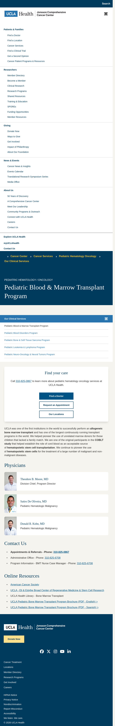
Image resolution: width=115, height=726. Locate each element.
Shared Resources (16, 96)
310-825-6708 (53, 557)
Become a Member (16, 80)
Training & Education (17, 101)
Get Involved (13, 141)
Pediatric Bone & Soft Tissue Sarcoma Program (27, 340)
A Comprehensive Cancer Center (23, 201)
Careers (11, 222)
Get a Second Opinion (18, 56)
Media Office (13, 182)
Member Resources (16, 117)
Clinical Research (15, 86)
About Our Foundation (18, 152)
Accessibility (10, 713)
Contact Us (12, 227)
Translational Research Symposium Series (27, 176)
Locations (8, 667)
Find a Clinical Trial (16, 51)
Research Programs (17, 91)
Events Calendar (15, 171)
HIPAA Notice (10, 695)
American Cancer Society (24, 584)
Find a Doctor (13, 35)
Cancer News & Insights (18, 166)
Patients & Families (13, 29)
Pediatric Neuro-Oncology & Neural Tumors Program (29, 354)
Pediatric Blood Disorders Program (21, 333)
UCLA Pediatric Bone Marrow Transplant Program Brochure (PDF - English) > (54, 601)
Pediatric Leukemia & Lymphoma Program (24, 347)
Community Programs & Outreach (23, 211)
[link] (41, 651)
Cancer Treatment (12, 662)
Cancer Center (18, 256)
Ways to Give (13, 136)
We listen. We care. (13, 718)
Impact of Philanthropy (18, 147)
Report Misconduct (13, 709)
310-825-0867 (23, 381)
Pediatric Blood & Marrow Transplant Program (26, 326)
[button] (56, 237)
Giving (7, 125)
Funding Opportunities (18, 112)
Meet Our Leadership (17, 206)
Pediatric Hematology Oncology (77, 256)
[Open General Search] (105, 4)
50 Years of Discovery (17, 196)
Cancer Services (15, 45)
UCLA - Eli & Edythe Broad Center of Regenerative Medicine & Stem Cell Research (57, 590)
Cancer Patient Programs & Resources (26, 61)
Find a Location (14, 40)
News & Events (11, 160)
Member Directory (16, 75)
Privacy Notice (11, 699)
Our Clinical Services (16, 261)
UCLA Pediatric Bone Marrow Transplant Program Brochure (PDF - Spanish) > (54, 607)
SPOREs (11, 106)
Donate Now (13, 131)
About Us (8, 190)
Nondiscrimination (12, 704)
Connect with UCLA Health (20, 217)
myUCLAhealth (11, 243)
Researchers (10, 69)
